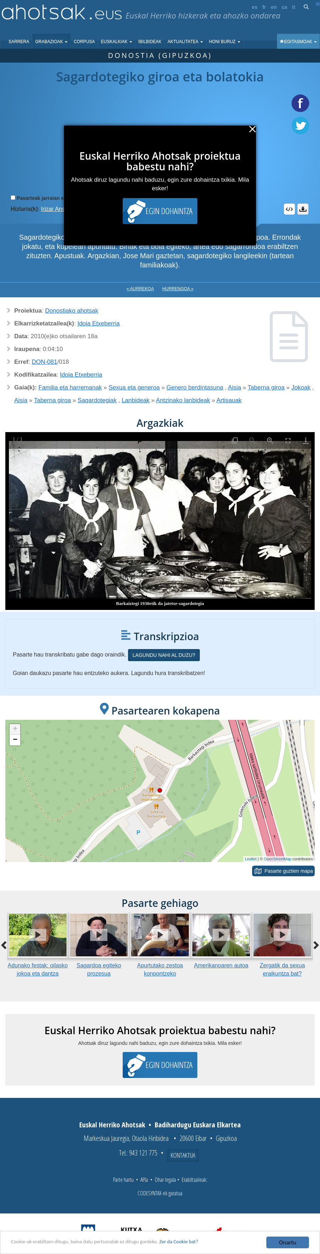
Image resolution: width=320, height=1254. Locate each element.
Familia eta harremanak (70, 387)
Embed (289, 209)
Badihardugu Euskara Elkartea (198, 1125)
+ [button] (15, 729)
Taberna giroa (266, 387)
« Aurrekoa (140, 288)
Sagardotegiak (97, 400)
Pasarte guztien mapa (289, 871)
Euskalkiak (116, 41)
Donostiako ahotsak (71, 310)
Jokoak (300, 387)
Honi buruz (224, 41)
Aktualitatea (185, 41)
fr (264, 7)
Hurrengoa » (177, 288)
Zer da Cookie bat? (208, 1243)
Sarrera (19, 41)
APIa (144, 1180)
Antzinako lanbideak (183, 400)
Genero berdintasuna (194, 387)
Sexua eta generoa (134, 387)
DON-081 (44, 361)
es (254, 7)
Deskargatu (303, 209)
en (274, 7)
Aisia (234, 387)
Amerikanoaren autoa (221, 965)
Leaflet (251, 859)
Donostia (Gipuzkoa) (160, 55)
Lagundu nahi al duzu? (164, 655)
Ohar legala (165, 1180)
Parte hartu (123, 1180)
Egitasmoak (298, 41)
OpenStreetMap (278, 859)
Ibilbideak (149, 41)
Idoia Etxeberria (99, 323)
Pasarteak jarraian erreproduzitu (55, 198)
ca (284, 7)
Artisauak (229, 400)
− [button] (15, 740)
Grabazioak (51, 41)
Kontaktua (183, 1155)
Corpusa (84, 41)
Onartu (288, 1242)
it (293, 7)
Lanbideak (135, 400)
